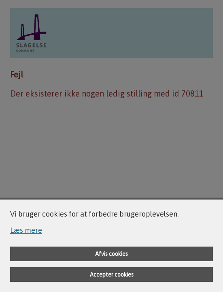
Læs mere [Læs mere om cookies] (26, 230)
